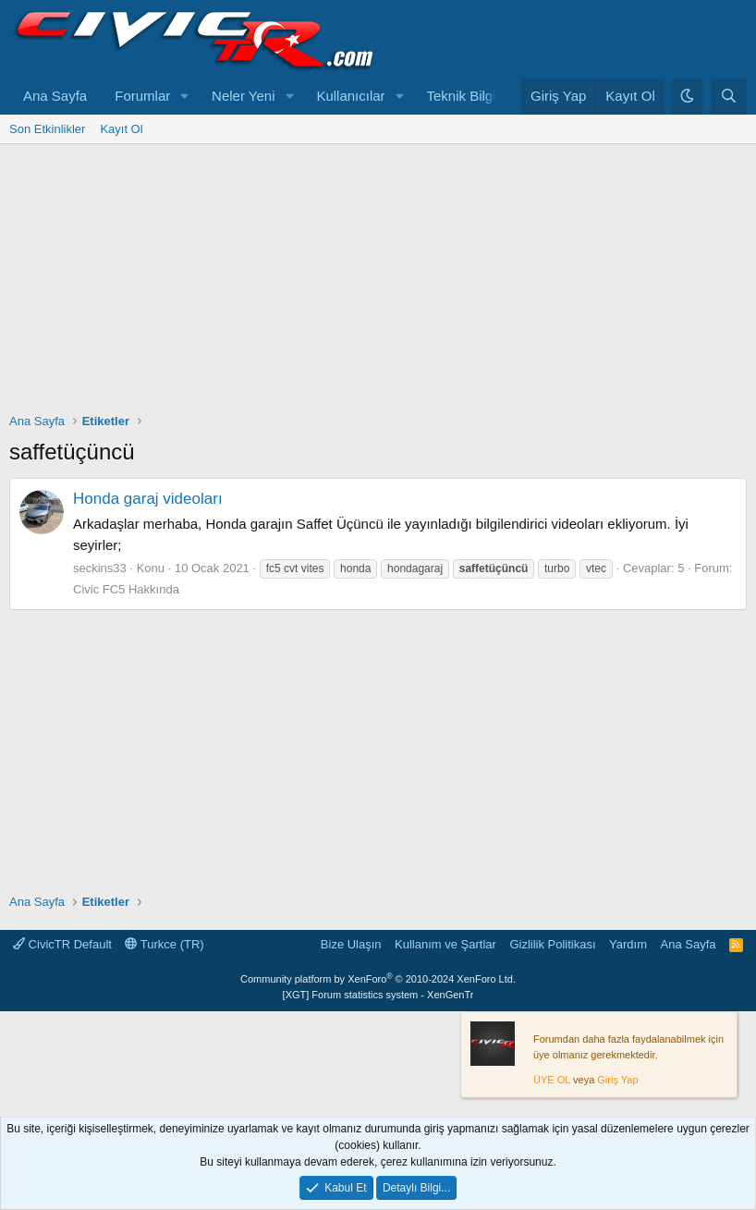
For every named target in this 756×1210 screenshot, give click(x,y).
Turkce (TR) (164, 944)
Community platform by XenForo (378, 978)
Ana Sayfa (55, 96)
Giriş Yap (617, 1079)
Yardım (628, 944)
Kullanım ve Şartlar (445, 944)
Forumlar (142, 96)
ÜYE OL (551, 1079)
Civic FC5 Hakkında (126, 589)
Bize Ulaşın (351, 944)
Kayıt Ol (121, 129)
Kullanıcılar (350, 96)
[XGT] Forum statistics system (378, 994)
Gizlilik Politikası (552, 944)
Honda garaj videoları (148, 498)
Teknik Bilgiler (468, 96)
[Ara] (729, 97)
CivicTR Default (62, 944)
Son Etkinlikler (47, 129)
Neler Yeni (243, 96)
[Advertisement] (378, 282)
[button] (185, 97)
